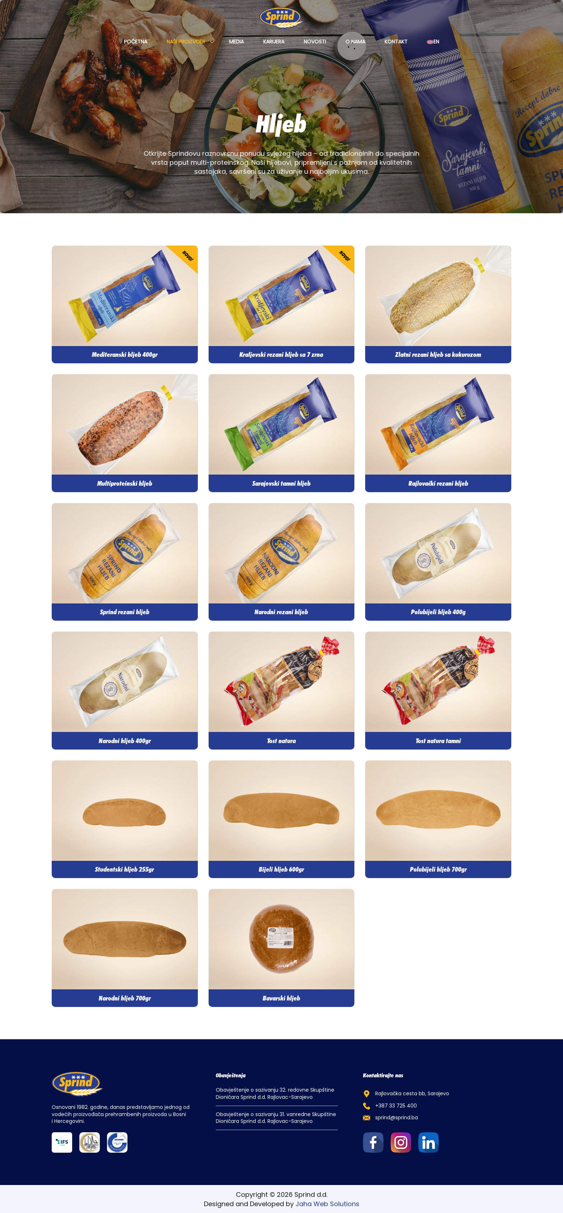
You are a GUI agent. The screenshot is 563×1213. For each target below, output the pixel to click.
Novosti (315, 41)
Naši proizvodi (186, 41)
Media (236, 41)
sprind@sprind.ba (396, 1117)
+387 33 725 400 (396, 1105)
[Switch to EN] (433, 42)
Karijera (273, 41)
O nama (355, 41)
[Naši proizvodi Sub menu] (212, 42)
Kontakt (396, 41)
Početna (135, 41)
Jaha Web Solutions (327, 1203)
